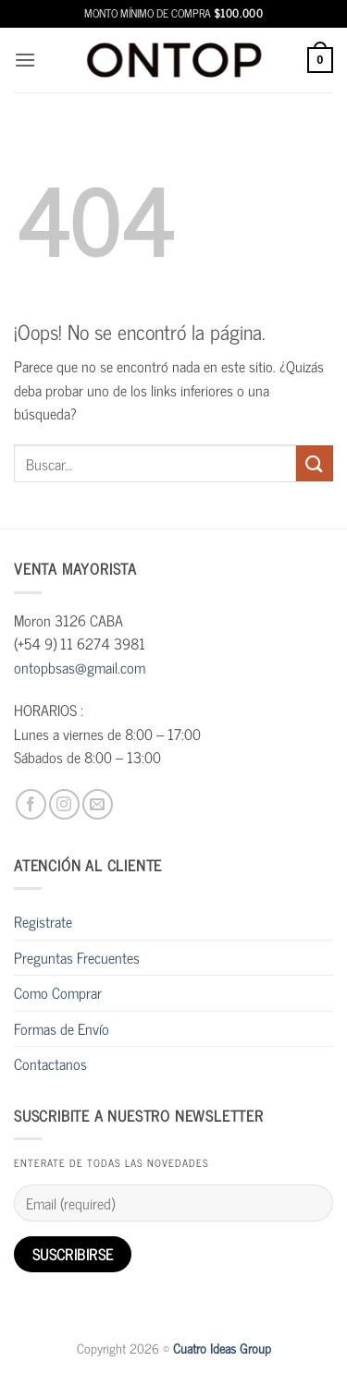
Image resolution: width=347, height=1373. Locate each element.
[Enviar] (314, 463)
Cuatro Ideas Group (222, 1348)
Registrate (43, 921)
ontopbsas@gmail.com (79, 667)
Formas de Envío (61, 1028)
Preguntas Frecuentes (77, 957)
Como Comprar (58, 992)
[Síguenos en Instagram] (64, 804)
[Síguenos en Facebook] (31, 804)
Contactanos (50, 1063)
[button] (25, 59)
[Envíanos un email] (97, 804)
